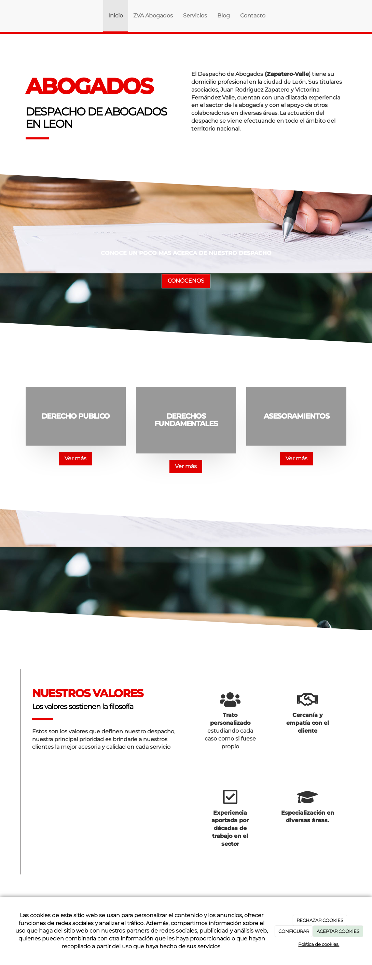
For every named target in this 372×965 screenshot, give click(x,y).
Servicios (195, 15)
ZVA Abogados (153, 15)
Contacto (252, 15)
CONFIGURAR (293, 931)
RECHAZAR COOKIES (320, 920)
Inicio (115, 15)
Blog (223, 15)
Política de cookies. (318, 944)
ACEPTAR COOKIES (338, 931)
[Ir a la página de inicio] (23, 16)
